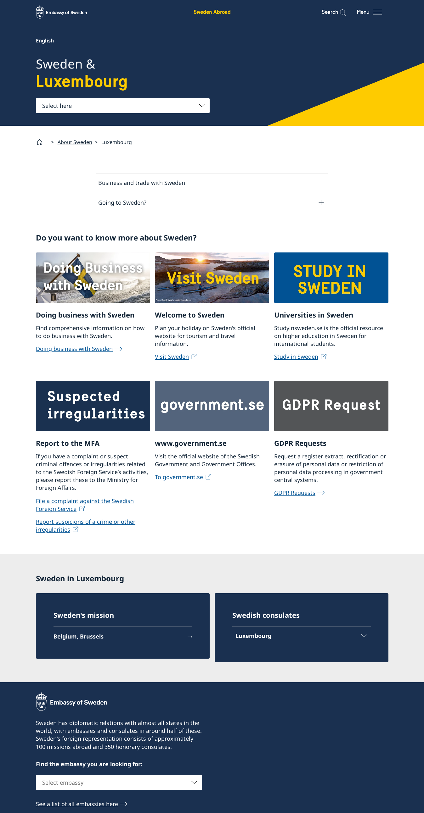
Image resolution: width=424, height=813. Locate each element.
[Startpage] (42, 142)
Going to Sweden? (122, 202)
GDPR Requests (294, 493)
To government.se (179, 477)
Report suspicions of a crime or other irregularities (85, 526)
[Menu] (375, 12)
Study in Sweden (296, 356)
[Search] (339, 12)
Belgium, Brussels (79, 636)
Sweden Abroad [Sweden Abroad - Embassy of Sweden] (212, 11)
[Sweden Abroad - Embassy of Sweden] (67, 12)
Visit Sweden (172, 356)
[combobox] (123, 105)
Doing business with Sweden (74, 348)
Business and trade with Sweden (141, 182)
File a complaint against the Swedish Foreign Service (85, 504)
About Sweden (75, 142)
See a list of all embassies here (77, 804)
